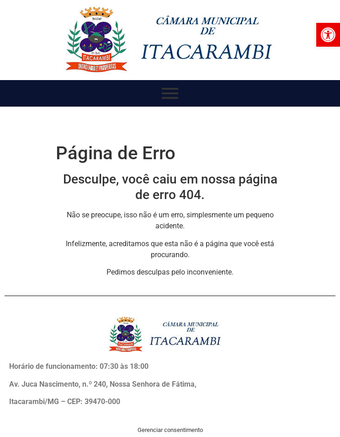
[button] (328, 35)
